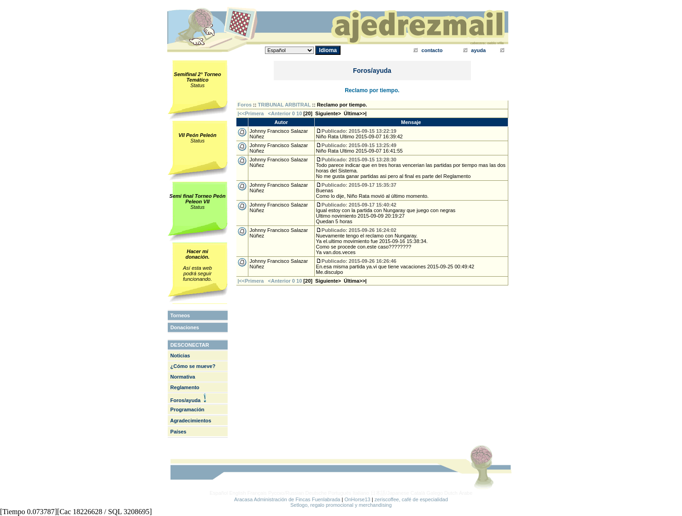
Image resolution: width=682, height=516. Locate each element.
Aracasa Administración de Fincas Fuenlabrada (287, 499)
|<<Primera (251, 113)
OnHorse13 (357, 499)
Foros (245, 104)
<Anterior (279, 113)
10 (299, 113)
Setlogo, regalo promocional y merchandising (341, 505)
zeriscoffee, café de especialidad (411, 499)
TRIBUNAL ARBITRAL (284, 104)
